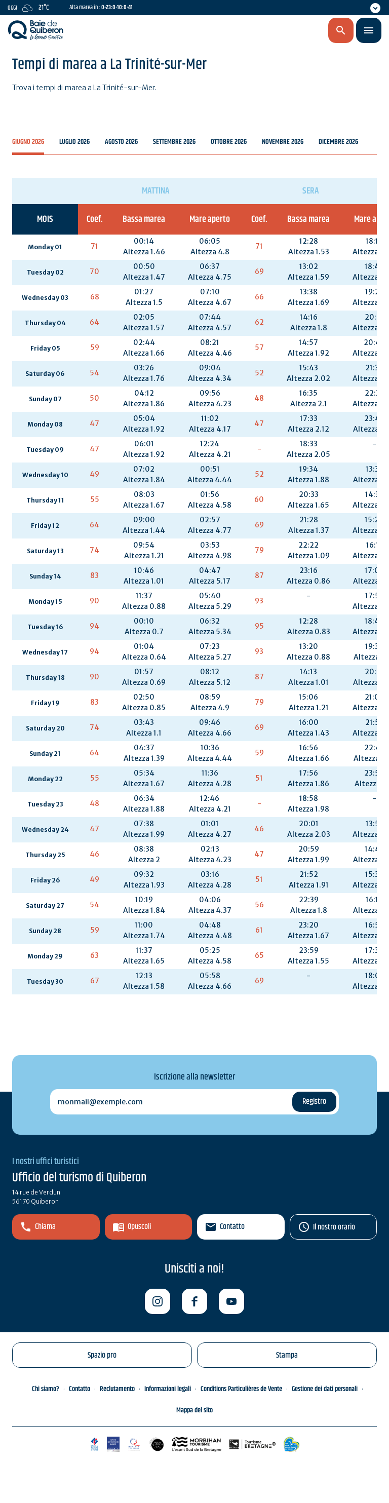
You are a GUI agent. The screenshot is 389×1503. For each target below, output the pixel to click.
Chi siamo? (45, 1389)
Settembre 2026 (174, 142)
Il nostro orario (334, 1227)
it (286, 30)
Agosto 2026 (121, 142)
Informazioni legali (167, 1389)
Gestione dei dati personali (325, 1389)
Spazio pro (102, 1355)
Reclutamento (117, 1389)
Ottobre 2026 (229, 142)
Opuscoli (139, 1226)
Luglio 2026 (74, 142)
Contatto (232, 1226)
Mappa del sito (194, 1410)
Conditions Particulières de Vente (241, 1389)
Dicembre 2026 (338, 142)
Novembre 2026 (282, 142)
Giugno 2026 (28, 142)
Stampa (287, 1355)
